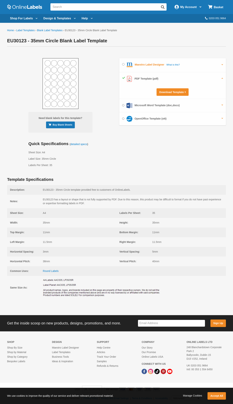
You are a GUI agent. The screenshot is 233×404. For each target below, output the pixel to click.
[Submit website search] (162, 7)
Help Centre (103, 347)
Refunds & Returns (107, 365)
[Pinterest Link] (164, 371)
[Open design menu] (59, 18)
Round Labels (50, 271)
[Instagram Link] (151, 371)
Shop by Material (16, 352)
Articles (101, 352)
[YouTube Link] (169, 371)
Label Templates (25, 30)
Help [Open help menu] (87, 18)
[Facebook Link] (145, 371)
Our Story (147, 347)
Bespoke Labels (16, 361)
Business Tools (60, 356)
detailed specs (78, 144)
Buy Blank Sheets (60, 124)
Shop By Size (14, 347)
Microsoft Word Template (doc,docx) (151, 105)
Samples (102, 361)
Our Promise (149, 352)
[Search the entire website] (108, 7)
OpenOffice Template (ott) (144, 119)
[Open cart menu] (215, 7)
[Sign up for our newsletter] (171, 323)
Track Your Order (106, 356)
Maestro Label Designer (65, 347)
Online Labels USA (152, 356)
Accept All (216, 395)
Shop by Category (17, 356)
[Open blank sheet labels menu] (23, 18)
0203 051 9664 (215, 18)
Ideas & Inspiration (62, 361)
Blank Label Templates (50, 30)
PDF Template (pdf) (140, 79)
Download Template (172, 92)
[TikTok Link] (157, 371)
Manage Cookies (192, 395)
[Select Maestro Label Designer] (123, 64)
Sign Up (218, 323)
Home (10, 30)
